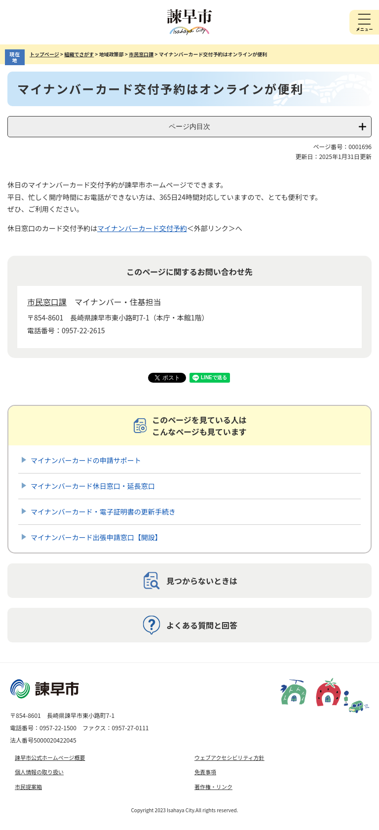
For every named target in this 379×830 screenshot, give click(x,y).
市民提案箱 (28, 786)
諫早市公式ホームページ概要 (50, 757)
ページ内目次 (189, 126)
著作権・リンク (213, 786)
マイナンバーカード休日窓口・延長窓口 (93, 486)
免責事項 (205, 772)
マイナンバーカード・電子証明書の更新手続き (103, 511)
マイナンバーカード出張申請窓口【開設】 (96, 537)
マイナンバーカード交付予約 (142, 228)
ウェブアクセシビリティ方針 (229, 757)
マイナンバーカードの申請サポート (86, 460)
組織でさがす (79, 54)
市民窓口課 (141, 54)
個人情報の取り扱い (39, 772)
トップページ (44, 54)
